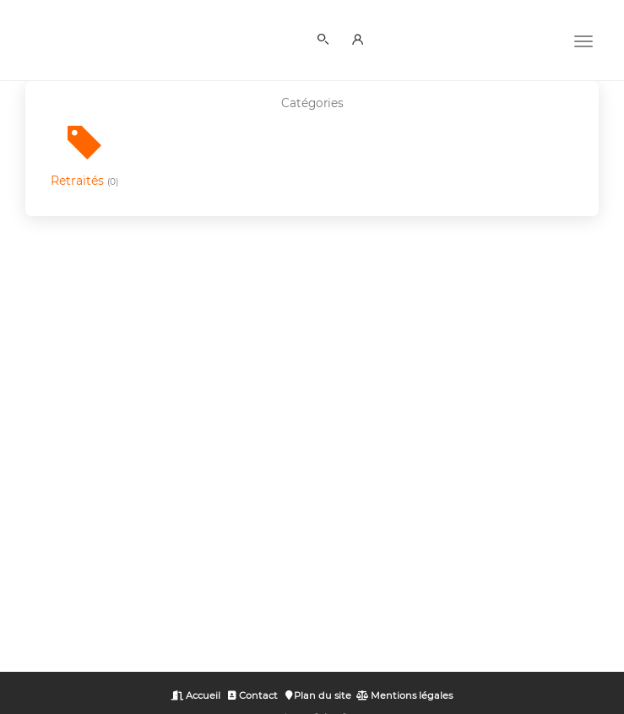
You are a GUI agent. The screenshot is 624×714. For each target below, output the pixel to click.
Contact (253, 695)
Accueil (195, 695)
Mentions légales (404, 695)
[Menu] (583, 39)
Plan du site (318, 695)
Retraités (84, 181)
